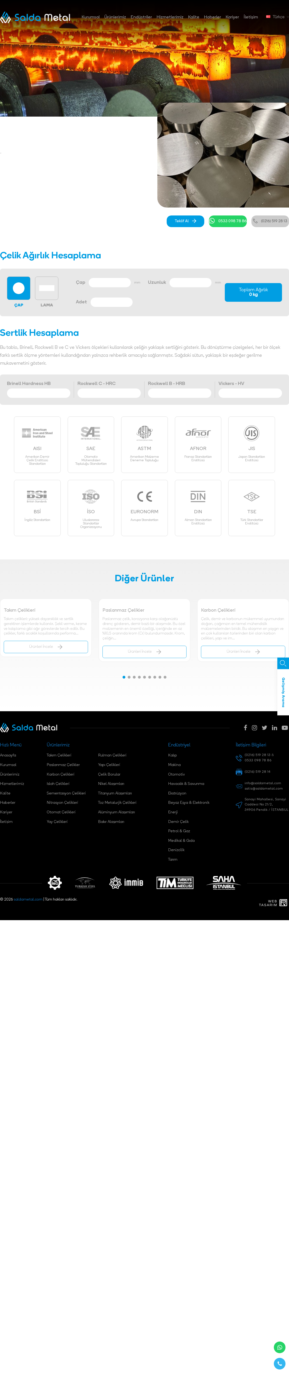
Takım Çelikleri (59, 755)
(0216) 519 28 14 (258, 772)
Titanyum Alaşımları (115, 793)
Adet (81, 302)
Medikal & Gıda (181, 841)
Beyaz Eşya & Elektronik (188, 803)
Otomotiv (176, 775)
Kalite (193, 17)
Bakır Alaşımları (111, 822)
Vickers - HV (231, 383)
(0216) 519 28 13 (270, 221)
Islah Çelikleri (58, 784)
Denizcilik (176, 850)
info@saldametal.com (263, 783)
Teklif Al (185, 221)
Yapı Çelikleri (109, 765)
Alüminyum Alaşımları (116, 812)
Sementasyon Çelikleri (66, 793)
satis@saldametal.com (264, 789)
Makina (174, 765)
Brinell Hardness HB (29, 383)
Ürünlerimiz (115, 17)
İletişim (251, 17)
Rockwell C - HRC (97, 383)
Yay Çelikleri (57, 822)
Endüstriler (141, 17)
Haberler (212, 17)
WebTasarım (268, 903)
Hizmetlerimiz (170, 17)
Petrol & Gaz (179, 831)
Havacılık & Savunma (186, 784)
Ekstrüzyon (177, 793)
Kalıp (172, 755)
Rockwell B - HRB (166, 383)
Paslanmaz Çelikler (63, 765)
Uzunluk (157, 282)
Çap (80, 282)
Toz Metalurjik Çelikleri (117, 803)
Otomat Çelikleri (61, 812)
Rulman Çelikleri (112, 755)
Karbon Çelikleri (60, 775)
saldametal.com (28, 899)
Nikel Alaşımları (111, 784)
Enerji (173, 812)
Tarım (172, 860)
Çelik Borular (109, 775)
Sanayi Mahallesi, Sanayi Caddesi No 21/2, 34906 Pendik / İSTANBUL (267, 805)
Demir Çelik (178, 822)
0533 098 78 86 (228, 221)
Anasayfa (8, 755)
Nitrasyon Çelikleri (62, 803)
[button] (124, 677)
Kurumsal (91, 17)
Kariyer (232, 17)
